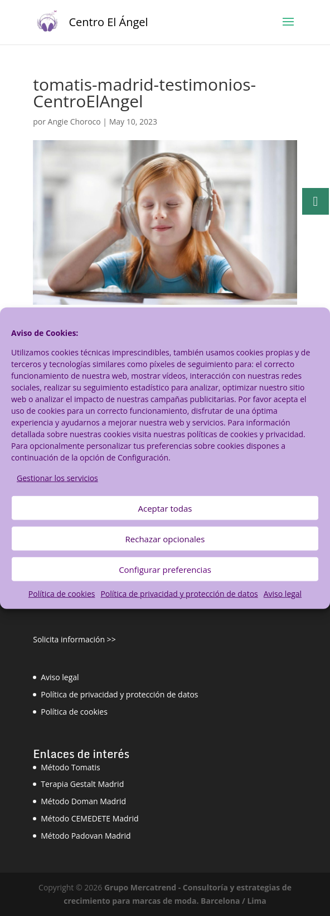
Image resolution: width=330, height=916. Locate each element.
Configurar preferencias (165, 569)
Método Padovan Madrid (85, 835)
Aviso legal (283, 593)
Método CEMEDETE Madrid (89, 818)
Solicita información (69, 639)
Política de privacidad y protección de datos (179, 593)
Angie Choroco (74, 121)
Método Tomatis (70, 767)
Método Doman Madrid (83, 801)
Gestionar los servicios (57, 477)
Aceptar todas (165, 508)
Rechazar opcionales (165, 538)
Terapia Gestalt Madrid (82, 784)
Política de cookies (61, 593)
